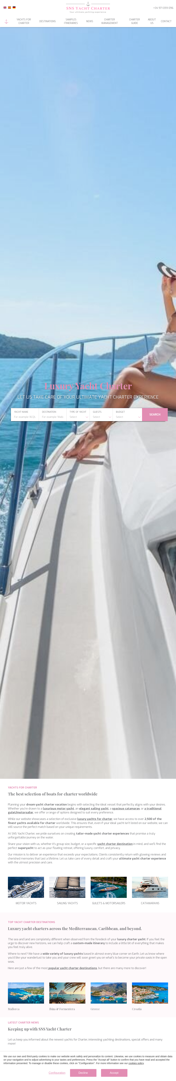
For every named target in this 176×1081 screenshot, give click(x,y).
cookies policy (136, 1063)
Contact (166, 21)
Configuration (57, 1072)
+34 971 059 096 (163, 8)
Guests (97, 411)
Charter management (109, 21)
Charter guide (134, 21)
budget (120, 411)
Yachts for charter (24, 21)
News (89, 21)
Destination (49, 411)
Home (6, 21)
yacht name (21, 411)
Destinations (47, 21)
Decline (83, 1072)
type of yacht (78, 411)
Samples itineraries (71, 21)
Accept (114, 1072)
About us (152, 21)
